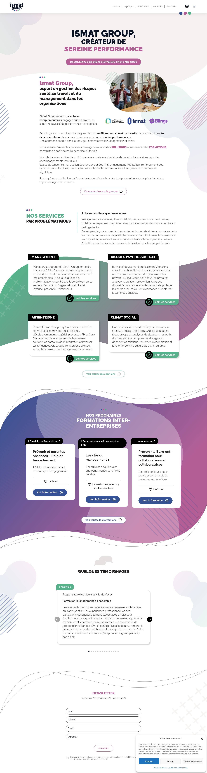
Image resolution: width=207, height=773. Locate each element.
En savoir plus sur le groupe (103, 191)
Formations (143, 6)
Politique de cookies (160, 768)
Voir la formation (50, 492)
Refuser (170, 761)
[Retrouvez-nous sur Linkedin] (194, 6)
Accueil (116, 6)
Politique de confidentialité (178, 768)
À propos (129, 6)
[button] (201, 738)
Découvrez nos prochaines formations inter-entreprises (103, 62)
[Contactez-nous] (187, 6)
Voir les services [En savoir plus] (86, 298)
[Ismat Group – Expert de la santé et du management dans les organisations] (16, 7)
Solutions (158, 6)
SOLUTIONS (118, 147)
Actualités (172, 6)
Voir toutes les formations (103, 519)
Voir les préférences (192, 761)
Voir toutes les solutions (103, 373)
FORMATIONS (157, 147)
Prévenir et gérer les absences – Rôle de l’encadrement (49, 455)
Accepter (149, 761)
